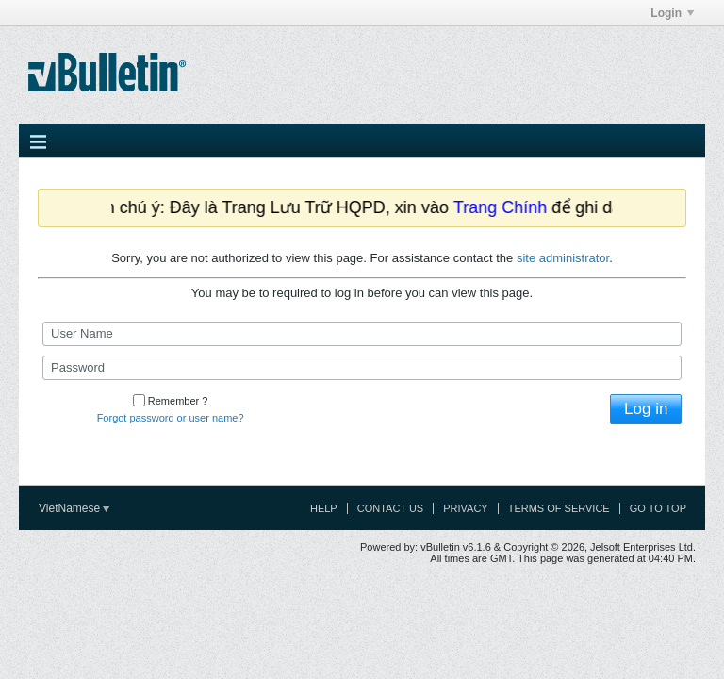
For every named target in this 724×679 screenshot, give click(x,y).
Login (672, 13)
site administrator (563, 258)
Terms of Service (559, 508)
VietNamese (74, 508)
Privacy (465, 508)
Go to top (658, 508)
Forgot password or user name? (170, 417)
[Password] (362, 368)
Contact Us (390, 508)
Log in (645, 409)
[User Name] (362, 334)
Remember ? (170, 400)
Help (323, 508)
